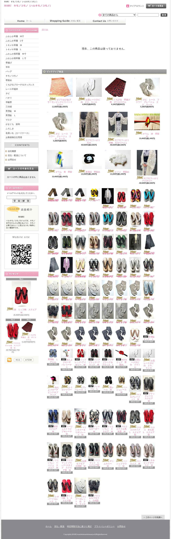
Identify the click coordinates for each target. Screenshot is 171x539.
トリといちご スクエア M (108, 420)
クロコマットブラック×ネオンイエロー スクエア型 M (67, 244)
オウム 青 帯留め (60, 163)
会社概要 (12, 151)
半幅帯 (9, 102)
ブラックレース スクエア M (149, 389)
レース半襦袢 (12, 89)
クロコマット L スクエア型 (94, 454)
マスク (9, 120)
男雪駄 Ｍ (11, 111)
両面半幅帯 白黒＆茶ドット (67, 195)
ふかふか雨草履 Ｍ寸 (16, 54)
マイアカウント (137, 6)
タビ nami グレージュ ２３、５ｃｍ (150, 313)
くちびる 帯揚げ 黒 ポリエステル (29, 331)
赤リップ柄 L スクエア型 (67, 490)
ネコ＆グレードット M (135, 388)
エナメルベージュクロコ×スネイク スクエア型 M (108, 267)
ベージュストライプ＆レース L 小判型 (135, 221)
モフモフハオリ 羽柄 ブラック (135, 244)
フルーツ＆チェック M (135, 198)
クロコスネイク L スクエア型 (135, 422)
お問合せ (105, 21)
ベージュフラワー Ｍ (121, 454)
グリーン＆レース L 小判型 (121, 244)
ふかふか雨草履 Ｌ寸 (16, 58)
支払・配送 (59, 526)
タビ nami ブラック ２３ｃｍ (81, 336)
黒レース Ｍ (108, 383)
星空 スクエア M (53, 420)
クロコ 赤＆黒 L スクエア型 (149, 422)
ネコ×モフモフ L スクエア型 (80, 221)
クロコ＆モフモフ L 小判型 (94, 490)
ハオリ (9, 98)
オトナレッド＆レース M (67, 221)
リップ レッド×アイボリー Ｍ (81, 357)
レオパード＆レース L (53, 490)
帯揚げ (9, 63)
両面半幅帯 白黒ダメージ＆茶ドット (80, 195)
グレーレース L (81, 383)
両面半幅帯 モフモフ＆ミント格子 (53, 267)
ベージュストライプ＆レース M (67, 421)
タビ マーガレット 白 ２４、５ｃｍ (81, 491)
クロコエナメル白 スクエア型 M (135, 267)
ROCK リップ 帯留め (122, 357)
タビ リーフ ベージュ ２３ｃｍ (109, 290)
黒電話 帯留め (89, 161)
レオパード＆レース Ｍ (149, 267)
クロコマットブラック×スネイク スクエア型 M (67, 456)
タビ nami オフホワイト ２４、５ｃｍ (122, 313)
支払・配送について (65, 21)
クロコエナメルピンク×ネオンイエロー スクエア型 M (81, 267)
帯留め (9, 80)
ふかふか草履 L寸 (14, 41)
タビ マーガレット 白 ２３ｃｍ (54, 290)
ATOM (28, 360)
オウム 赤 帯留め (147, 124)
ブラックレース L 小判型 (122, 221)
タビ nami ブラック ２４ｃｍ (109, 336)
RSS (18, 360)
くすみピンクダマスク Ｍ (149, 454)
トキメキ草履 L (13, 49)
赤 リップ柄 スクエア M (22, 297)
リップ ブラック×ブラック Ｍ (95, 357)
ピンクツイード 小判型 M (135, 336)
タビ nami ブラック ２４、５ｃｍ (122, 336)
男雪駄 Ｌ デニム (53, 356)
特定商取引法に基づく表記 (79, 526)
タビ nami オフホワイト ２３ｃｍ (81, 313)
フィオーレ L (94, 383)
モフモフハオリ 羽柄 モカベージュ (119, 128)
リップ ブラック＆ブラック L (109, 357)
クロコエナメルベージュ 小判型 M (94, 244)
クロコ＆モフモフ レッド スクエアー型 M (67, 313)
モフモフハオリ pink (67, 267)
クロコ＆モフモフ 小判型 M (53, 313)
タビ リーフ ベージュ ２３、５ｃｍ (122, 290)
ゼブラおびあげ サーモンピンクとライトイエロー (60, 92)
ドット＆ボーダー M (94, 420)
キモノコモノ (12, 76)
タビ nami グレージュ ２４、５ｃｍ (68, 336)
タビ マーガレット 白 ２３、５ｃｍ (68, 290)
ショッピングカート (156, 6)
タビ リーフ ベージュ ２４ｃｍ (136, 290)
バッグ (9, 71)
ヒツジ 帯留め (118, 161)
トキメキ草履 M (14, 45)
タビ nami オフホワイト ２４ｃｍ (109, 313)
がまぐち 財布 (13, 124)
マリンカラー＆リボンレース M (80, 422)
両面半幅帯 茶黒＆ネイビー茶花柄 (53, 195)
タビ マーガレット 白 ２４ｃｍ (81, 290)
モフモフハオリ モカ (90, 128)
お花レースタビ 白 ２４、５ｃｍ (89, 90)
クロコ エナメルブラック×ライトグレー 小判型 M (53, 244)
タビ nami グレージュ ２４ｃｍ (54, 336)
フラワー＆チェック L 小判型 (94, 221)
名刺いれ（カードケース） (18, 133)
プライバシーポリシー (104, 526)
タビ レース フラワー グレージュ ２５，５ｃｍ (60, 126)
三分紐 (9, 106)
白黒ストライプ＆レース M (80, 244)
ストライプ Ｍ (135, 453)
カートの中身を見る (21, 168)
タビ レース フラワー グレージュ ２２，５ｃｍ (147, 92)
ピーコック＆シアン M (149, 198)
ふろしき (10, 128)
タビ (8, 93)
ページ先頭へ (153, 517)
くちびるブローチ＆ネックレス (20, 84)
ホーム (24, 21)
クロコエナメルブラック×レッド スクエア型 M (108, 244)
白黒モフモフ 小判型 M (81, 454)
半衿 (8, 67)
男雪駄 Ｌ (11, 115)
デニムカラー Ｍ (108, 454)
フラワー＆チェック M (53, 221)
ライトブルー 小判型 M (149, 290)
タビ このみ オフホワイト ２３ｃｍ (95, 290)
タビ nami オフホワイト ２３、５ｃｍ (95, 313)
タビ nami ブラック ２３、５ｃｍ (95, 336)
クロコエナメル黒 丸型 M (122, 420)
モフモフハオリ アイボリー (148, 166)
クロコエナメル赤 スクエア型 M (13, 335)
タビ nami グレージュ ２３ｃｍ (136, 313)
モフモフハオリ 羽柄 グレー (108, 198)
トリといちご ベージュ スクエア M (53, 455)
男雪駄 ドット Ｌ (150, 333)
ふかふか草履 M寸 (15, 36)
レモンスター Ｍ (94, 195)
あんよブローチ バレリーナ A (67, 358)
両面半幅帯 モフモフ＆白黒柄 (149, 244)
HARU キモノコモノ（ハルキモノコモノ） (28, 5)
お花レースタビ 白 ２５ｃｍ (135, 358)
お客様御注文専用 (14, 137)
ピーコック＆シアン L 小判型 (108, 221)
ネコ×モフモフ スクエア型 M (95, 267)
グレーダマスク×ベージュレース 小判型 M (121, 267)
